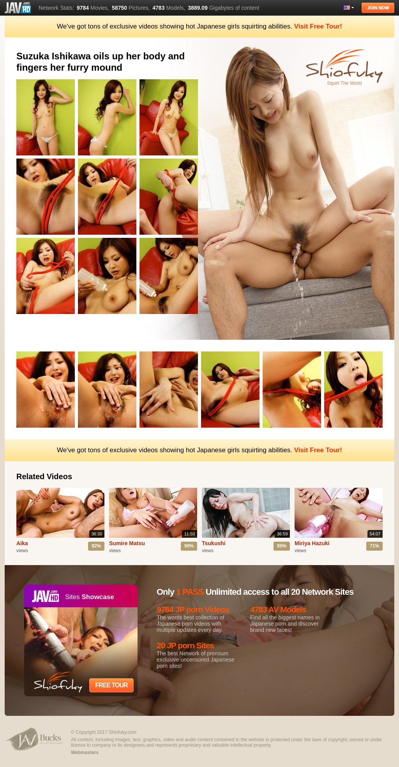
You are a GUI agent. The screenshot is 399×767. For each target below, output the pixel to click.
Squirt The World (344, 83)
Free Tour (111, 685)
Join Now (378, 7)
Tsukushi (213, 543)
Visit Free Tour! (318, 26)
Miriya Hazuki (312, 543)
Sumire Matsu (127, 543)
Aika (22, 543)
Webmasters (85, 752)
